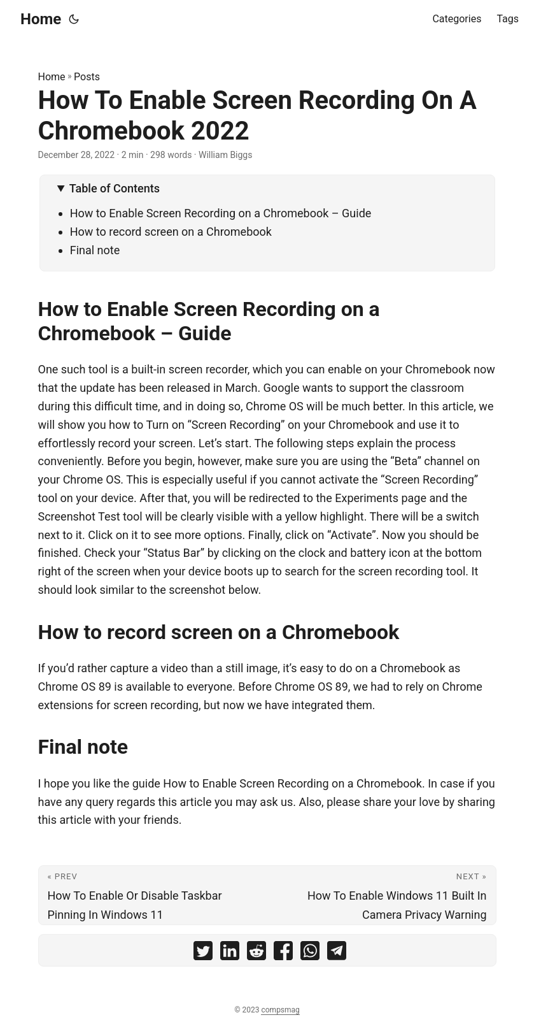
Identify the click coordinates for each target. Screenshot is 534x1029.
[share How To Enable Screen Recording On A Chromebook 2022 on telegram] (336, 953)
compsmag (280, 1009)
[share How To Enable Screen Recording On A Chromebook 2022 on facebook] (283, 953)
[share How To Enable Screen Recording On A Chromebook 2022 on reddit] (256, 953)
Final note (95, 250)
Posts (87, 77)
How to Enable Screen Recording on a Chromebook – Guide (221, 213)
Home (40, 19)
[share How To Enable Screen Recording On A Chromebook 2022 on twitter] (203, 953)
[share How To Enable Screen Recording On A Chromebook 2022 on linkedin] (229, 953)
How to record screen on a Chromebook (171, 231)
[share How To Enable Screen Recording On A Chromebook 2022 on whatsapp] (310, 953)
